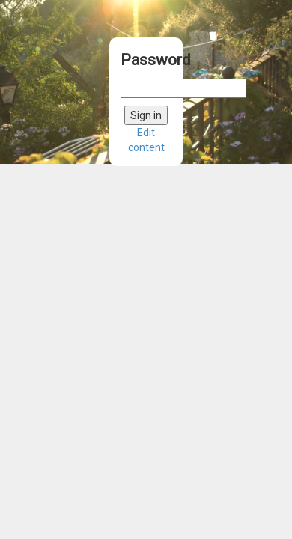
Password (146, 60)
